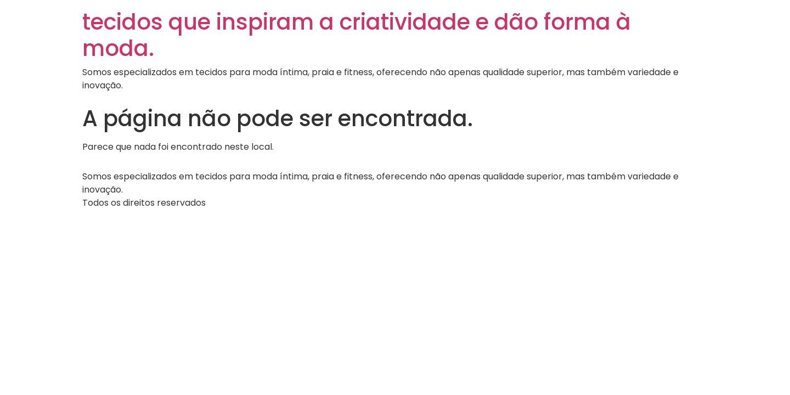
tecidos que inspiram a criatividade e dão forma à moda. (356, 35)
